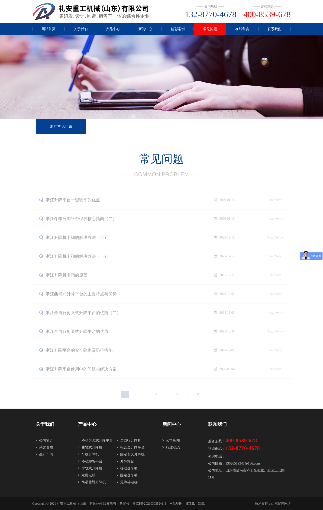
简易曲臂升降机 (92, 482)
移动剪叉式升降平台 (95, 440)
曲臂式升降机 (90, 447)
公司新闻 (171, 440)
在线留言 (242, 29)
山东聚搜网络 (281, 503)
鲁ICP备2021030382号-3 (149, 503)
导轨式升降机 (90, 468)
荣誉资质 (44, 447)
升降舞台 (125, 461)
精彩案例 (178, 29)
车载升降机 (88, 454)
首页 (267, 126)
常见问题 (210, 29)
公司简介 (44, 440)
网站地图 (175, 503)
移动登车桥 (127, 468)
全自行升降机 (129, 440)
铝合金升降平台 (131, 447)
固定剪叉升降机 (131, 454)
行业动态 (171, 447)
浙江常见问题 (61, 127)
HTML (190, 503)
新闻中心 (145, 29)
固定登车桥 (127, 475)
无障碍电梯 (127, 482)
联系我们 (274, 29)
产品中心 (113, 29)
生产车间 (44, 454)
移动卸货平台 (90, 461)
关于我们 (81, 29)
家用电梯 (86, 475)
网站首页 (48, 29)
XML (201, 503)
